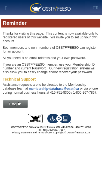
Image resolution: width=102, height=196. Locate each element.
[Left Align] (96, 7)
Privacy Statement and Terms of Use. (32, 132)
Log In (15, 104)
